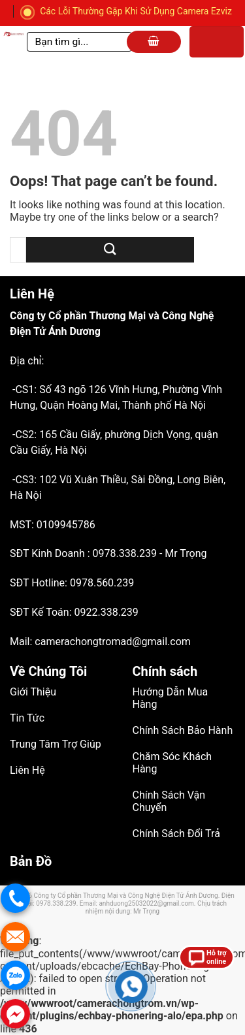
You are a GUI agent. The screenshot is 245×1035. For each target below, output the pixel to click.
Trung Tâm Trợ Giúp (55, 744)
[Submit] (110, 250)
